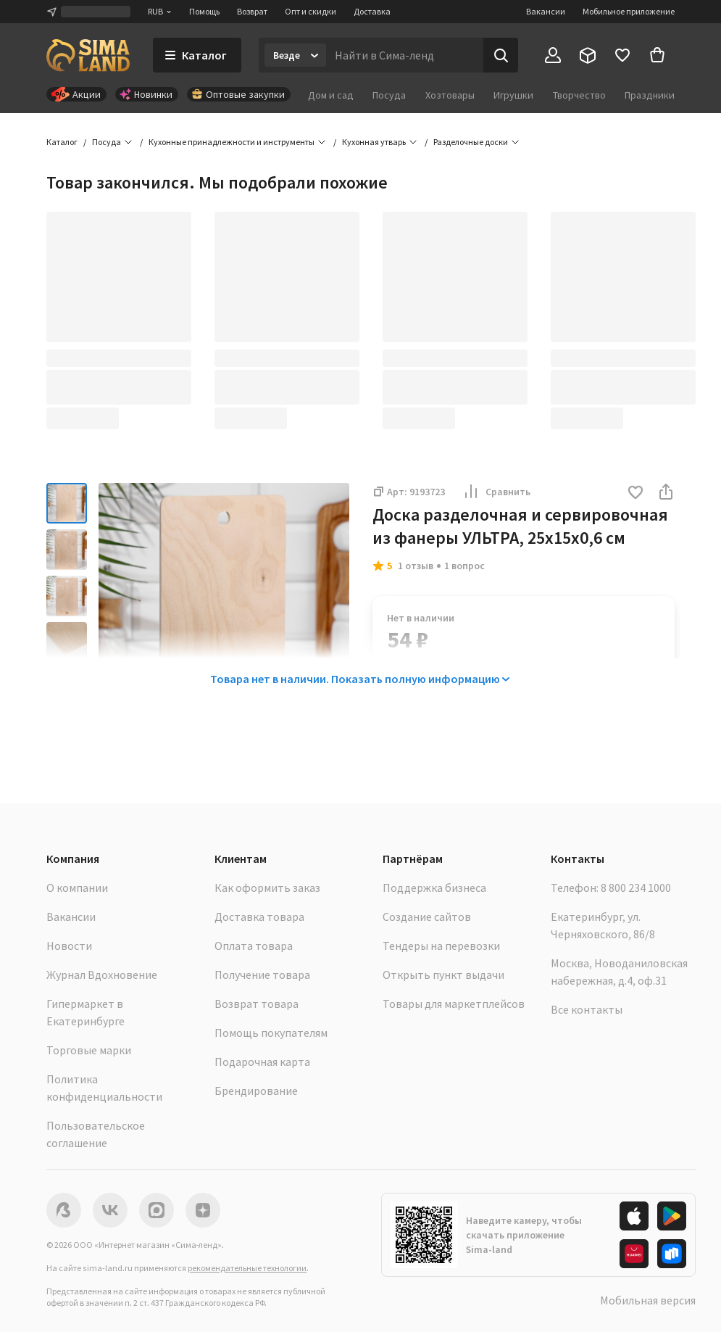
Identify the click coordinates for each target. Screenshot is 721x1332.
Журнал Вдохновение (101, 974)
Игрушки (513, 95)
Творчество (579, 95)
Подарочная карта (262, 1061)
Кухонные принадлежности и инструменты (231, 141)
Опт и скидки (310, 11)
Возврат (252, 11)
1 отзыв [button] (415, 565)
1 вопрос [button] (464, 565)
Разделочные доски (470, 141)
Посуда (389, 95)
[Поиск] (500, 55)
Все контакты (586, 1009)
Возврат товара (256, 1003)
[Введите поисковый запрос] (404, 55)
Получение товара (262, 974)
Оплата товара (253, 945)
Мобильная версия (648, 1300)
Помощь (204, 11)
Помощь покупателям (271, 1032)
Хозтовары (450, 95)
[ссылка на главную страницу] (88, 55)
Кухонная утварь (374, 141)
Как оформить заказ (267, 887)
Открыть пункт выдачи (443, 974)
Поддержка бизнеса (434, 887)
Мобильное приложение (629, 11)
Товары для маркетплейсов (454, 1003)
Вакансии (545, 11)
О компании (77, 887)
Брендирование (256, 1090)
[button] (635, 493)
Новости (69, 945)
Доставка (372, 11)
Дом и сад (331, 95)
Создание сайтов (427, 916)
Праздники (650, 95)
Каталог (62, 141)
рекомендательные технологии (247, 1267)
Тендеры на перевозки (441, 945)
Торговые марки (88, 1050)
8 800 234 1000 (636, 887)
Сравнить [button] (496, 491)
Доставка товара (259, 916)
